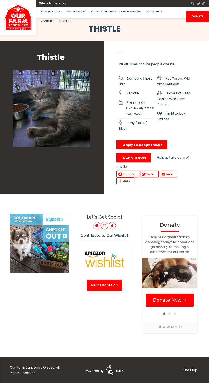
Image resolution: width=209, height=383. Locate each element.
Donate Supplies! (130, 11)
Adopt (95, 11)
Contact (64, 21)
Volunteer (153, 11)
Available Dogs (76, 11)
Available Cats (50, 11)
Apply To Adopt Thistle (142, 145)
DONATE (198, 16)
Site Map (190, 370)
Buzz (119, 371)
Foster (109, 11)
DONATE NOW (134, 157)
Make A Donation (104, 285)
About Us (47, 21)
